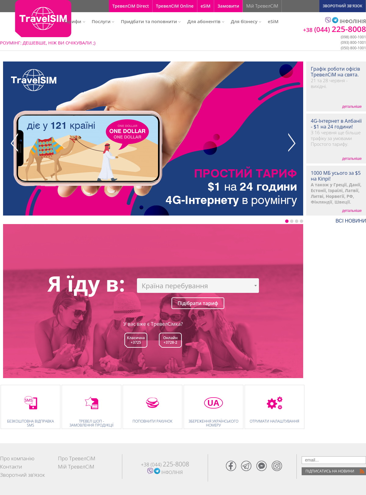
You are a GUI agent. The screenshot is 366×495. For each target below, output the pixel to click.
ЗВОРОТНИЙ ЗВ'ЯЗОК (342, 6)
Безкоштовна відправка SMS (30, 423)
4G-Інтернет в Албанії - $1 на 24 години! (336, 124)
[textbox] (198, 285)
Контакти (11, 466)
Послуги (103, 21)
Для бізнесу (246, 21)
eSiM (206, 6)
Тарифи (74, 21)
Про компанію (17, 458)
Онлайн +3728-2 (170, 340)
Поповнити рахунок (153, 421)
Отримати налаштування (275, 421)
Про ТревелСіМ (76, 458)
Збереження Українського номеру (213, 423)
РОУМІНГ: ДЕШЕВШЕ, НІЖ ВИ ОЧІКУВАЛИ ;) (47, 43)
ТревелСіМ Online (175, 6)
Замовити (228, 6)
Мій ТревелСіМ (262, 6)
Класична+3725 (136, 340)
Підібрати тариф (198, 303)
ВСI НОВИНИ (351, 221)
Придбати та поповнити (151, 21)
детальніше (352, 106)
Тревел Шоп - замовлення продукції (92, 423)
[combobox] (198, 285)
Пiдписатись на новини (330, 471)
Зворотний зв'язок (22, 474)
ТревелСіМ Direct (130, 6)
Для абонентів (205, 21)
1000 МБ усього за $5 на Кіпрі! (336, 176)
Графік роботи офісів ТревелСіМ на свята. (335, 72)
